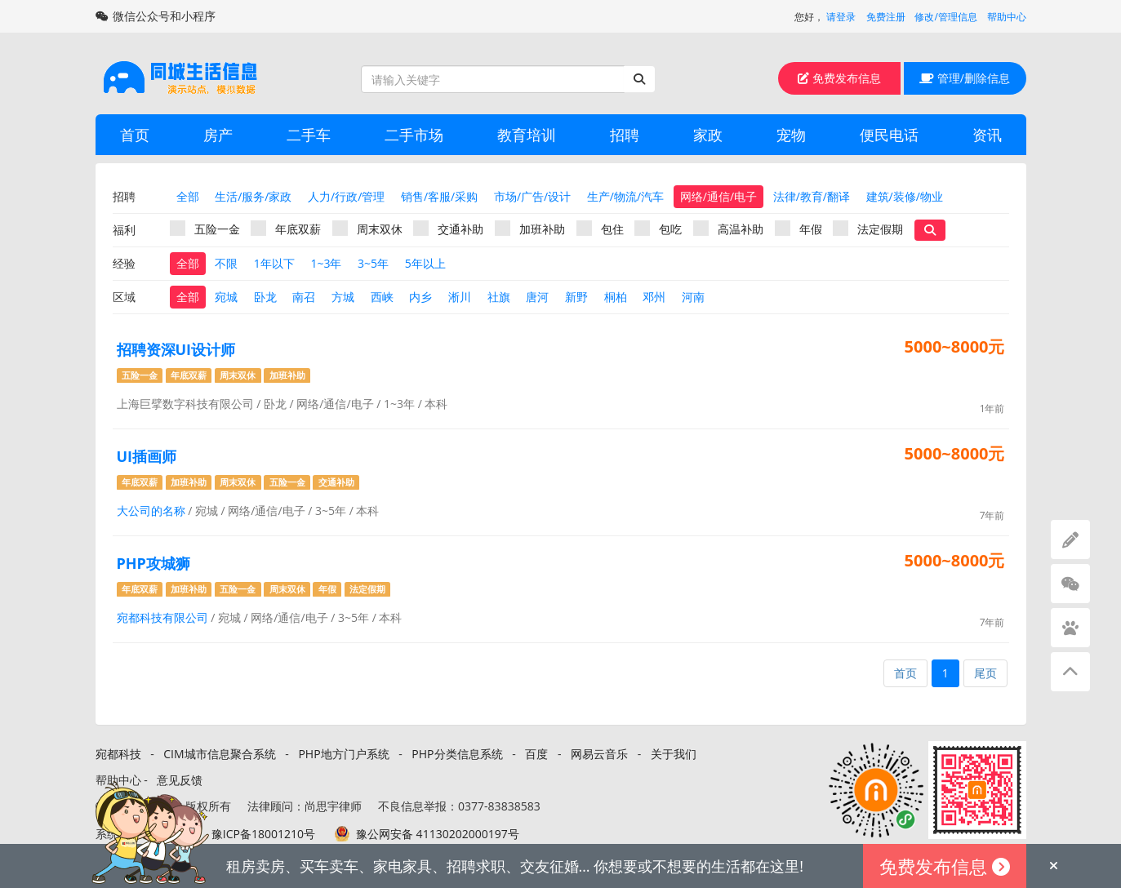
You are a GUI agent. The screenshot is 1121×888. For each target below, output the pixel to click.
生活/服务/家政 (253, 196)
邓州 (654, 296)
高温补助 (728, 228)
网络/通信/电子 (718, 196)
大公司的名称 (151, 510)
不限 (226, 263)
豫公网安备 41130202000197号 (437, 833)
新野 (576, 296)
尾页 (985, 673)
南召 (303, 296)
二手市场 (414, 134)
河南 (693, 296)
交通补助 (448, 228)
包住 (600, 228)
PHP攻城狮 (153, 563)
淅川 (459, 296)
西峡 (382, 296)
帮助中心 (1006, 17)
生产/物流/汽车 (625, 196)
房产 (218, 134)
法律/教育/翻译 (811, 196)
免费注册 (885, 17)
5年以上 (425, 263)
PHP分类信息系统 (456, 753)
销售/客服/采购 (439, 196)
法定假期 (868, 228)
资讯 (987, 134)
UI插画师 (147, 456)
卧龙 (265, 296)
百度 (536, 753)
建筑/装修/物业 (904, 196)
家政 (708, 134)
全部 (187, 196)
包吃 (658, 228)
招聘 (624, 134)
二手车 (309, 134)
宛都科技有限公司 (162, 617)
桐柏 (615, 296)
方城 (342, 296)
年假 (798, 228)
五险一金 (205, 228)
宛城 (226, 296)
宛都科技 (118, 753)
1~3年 (325, 263)
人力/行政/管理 (346, 196)
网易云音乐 (599, 753)
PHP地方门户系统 (343, 753)
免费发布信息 (839, 78)
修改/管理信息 (945, 17)
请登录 (841, 17)
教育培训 (526, 134)
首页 (134, 134)
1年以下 (274, 263)
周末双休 (367, 228)
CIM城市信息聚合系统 (219, 753)
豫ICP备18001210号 (263, 833)
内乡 (420, 296)
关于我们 (673, 753)
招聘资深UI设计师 (176, 349)
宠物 (791, 134)
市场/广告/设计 (532, 196)
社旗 (498, 296)
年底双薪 (286, 228)
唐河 (537, 296)
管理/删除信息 (964, 78)
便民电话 (889, 134)
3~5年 (373, 263)
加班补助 (530, 228)
